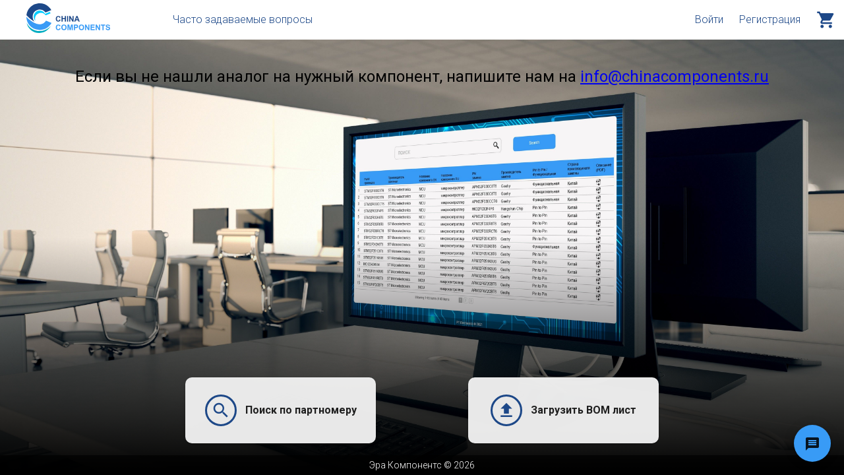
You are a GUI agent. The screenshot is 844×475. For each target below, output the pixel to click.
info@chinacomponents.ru (674, 76)
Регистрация (769, 19)
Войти (709, 19)
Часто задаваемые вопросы (243, 19)
